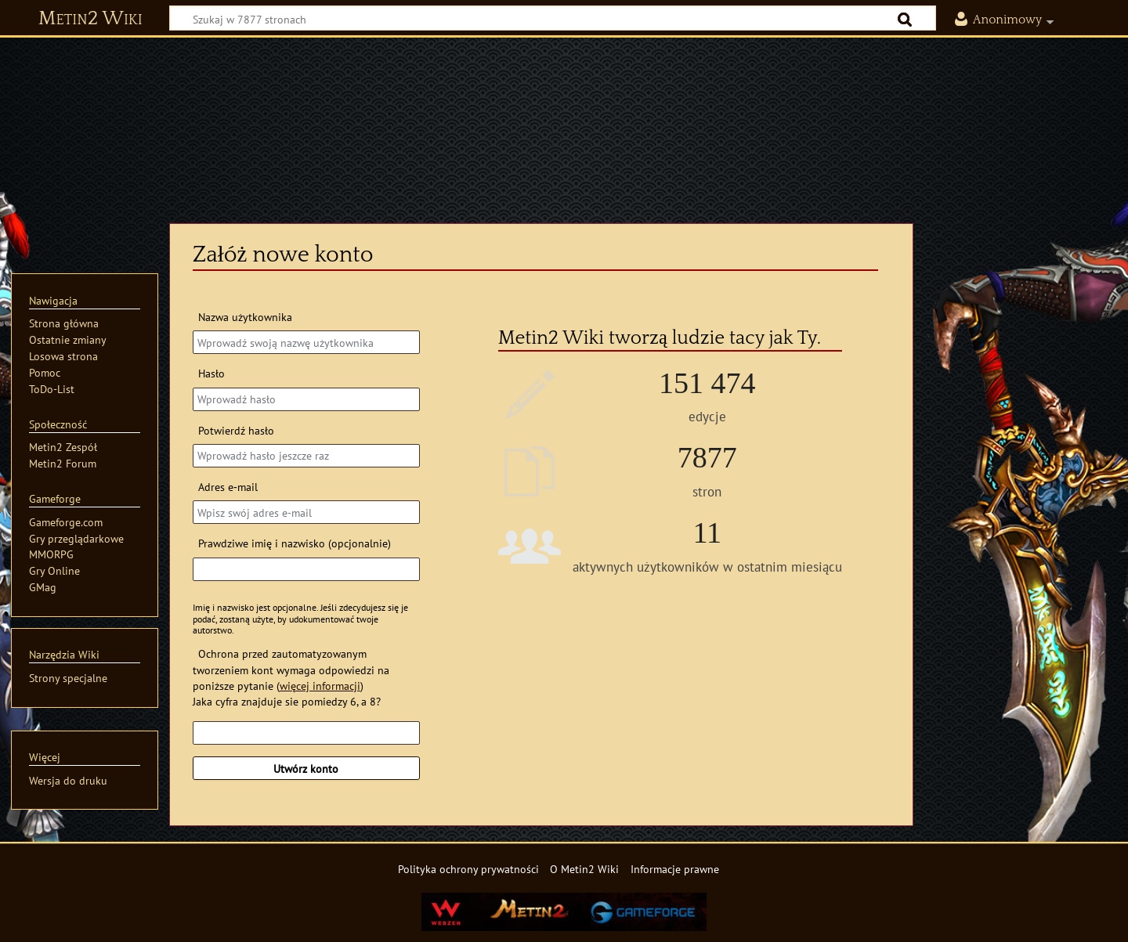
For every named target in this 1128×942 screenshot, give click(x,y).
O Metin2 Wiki (584, 868)
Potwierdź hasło (236, 430)
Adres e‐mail (228, 486)
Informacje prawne (675, 868)
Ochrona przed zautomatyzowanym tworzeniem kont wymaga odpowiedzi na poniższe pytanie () (291, 669)
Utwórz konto (305, 768)
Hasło (211, 373)
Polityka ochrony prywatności (468, 868)
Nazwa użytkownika (245, 316)
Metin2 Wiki (90, 19)
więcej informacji (320, 685)
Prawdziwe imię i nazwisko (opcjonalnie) (294, 543)
